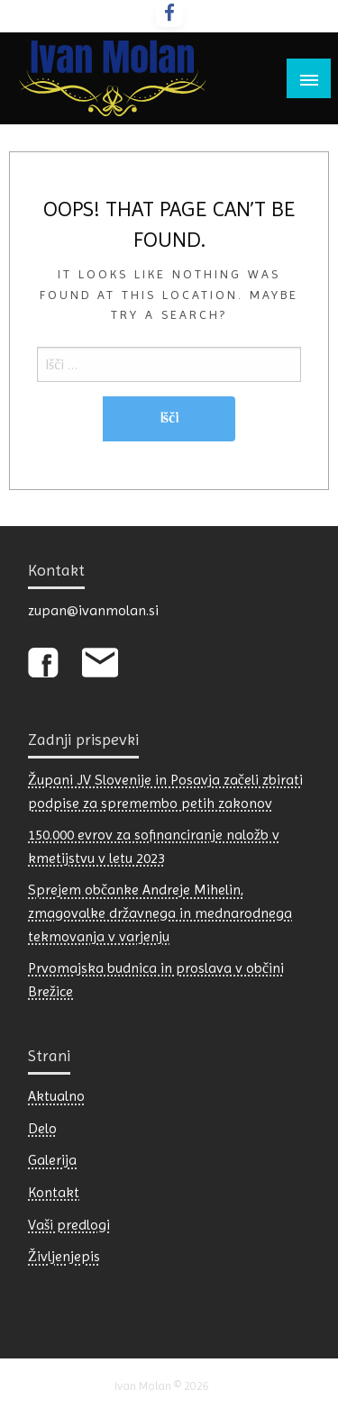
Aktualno (56, 1095)
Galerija (52, 1159)
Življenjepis (64, 1256)
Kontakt (53, 1192)
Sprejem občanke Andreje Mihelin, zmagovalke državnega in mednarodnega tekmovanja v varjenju (160, 912)
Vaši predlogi (69, 1224)
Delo (42, 1128)
